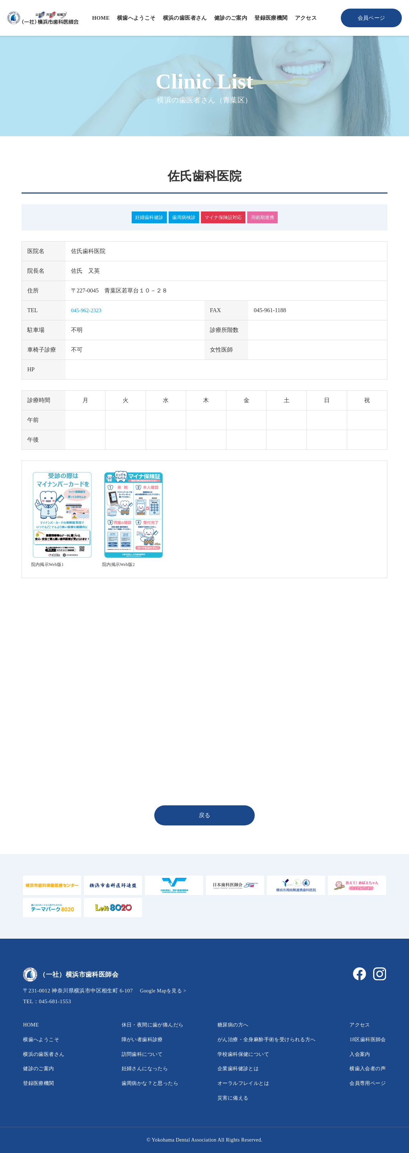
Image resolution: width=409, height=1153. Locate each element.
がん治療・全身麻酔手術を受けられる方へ (263, 1039)
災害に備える (224, 1098)
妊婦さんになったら (137, 1068)
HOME (101, 18)
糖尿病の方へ (224, 1024)
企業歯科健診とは (230, 1068)
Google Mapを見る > (165, 991)
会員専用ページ (365, 1083)
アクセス (306, 18)
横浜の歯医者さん (185, 18)
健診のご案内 (230, 18)
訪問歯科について (134, 1054)
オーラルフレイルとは (236, 1083)
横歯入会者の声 (365, 1068)
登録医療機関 (270, 18)
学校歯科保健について (236, 1054)
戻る (205, 815)
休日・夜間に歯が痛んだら (146, 1024)
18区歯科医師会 (365, 1039)
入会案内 (356, 1054)
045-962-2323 (87, 310)
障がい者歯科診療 (134, 1039)
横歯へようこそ (136, 18)
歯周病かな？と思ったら (143, 1083)
